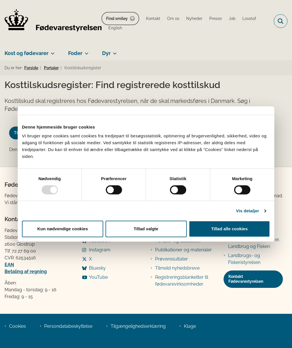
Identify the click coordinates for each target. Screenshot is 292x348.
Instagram (99, 250)
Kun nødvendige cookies (62, 228)
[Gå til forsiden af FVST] (51, 21)
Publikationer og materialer (183, 250)
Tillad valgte (146, 228)
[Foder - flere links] (85, 51)
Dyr (106, 53)
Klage (190, 326)
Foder (75, 53)
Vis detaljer (247, 210)
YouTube (98, 277)
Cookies (17, 326)
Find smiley (117, 18)
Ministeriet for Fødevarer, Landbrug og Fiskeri (254, 243)
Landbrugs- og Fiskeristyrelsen (244, 259)
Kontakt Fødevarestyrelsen (245, 279)
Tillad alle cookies (229, 228)
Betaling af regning (26, 271)
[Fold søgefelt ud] (280, 21)
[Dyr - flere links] (114, 51)
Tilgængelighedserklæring (138, 326)
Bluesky (97, 268)
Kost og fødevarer (26, 53)
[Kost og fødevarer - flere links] (51, 51)
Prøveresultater (171, 259)
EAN (9, 264)
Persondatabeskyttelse (68, 326)
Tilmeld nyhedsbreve (177, 268)
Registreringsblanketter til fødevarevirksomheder (181, 280)
